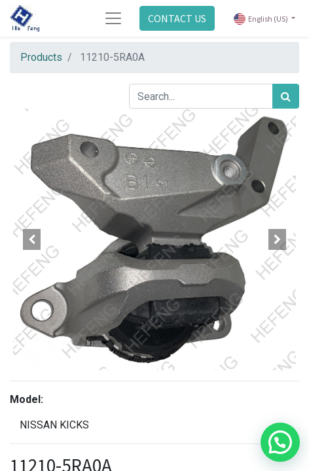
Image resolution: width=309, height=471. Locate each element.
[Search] (285, 96)
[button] (31, 239)
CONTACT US (177, 18)
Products (41, 57)
